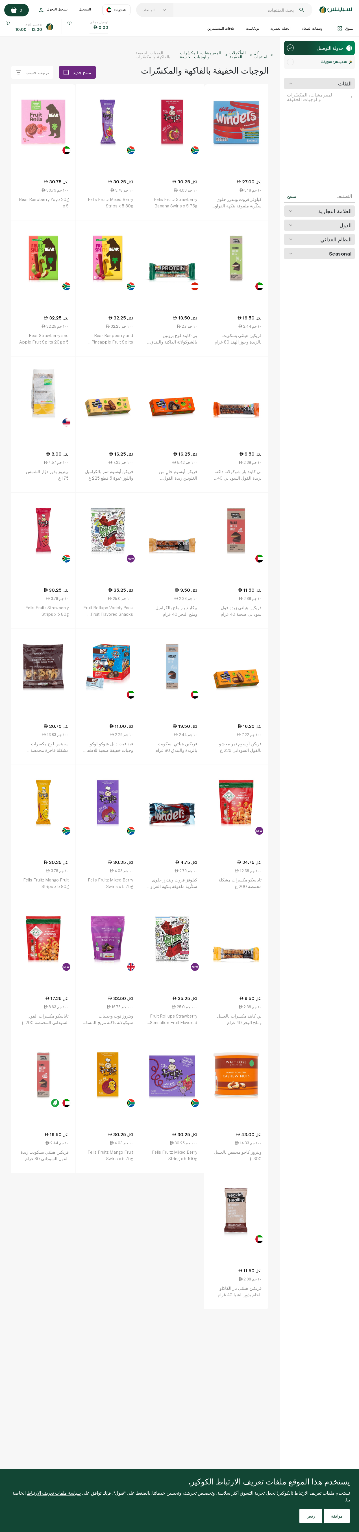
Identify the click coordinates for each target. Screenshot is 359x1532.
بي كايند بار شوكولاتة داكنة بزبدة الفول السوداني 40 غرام (238, 478)
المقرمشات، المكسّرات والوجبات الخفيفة (319, 96)
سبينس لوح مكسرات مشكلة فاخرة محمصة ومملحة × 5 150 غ (50, 750)
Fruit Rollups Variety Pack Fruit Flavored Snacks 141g (108, 614)
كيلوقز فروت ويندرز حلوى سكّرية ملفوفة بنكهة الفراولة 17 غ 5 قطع (236, 205)
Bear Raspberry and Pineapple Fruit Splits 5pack (112, 342)
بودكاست (252, 28)
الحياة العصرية (280, 28)
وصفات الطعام (312, 28)
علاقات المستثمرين (221, 28)
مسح (291, 196)
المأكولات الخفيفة (237, 54)
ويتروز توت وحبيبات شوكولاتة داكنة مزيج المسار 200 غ (108, 1022)
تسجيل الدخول (53, 10)
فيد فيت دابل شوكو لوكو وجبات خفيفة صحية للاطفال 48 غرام (108, 750)
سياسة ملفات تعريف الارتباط (54, 1492)
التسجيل (85, 9)
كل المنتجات (261, 54)
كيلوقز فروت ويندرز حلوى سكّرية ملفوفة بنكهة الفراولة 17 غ (172, 886)
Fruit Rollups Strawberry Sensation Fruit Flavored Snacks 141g (173, 1022)
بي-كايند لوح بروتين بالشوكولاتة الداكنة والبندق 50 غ (173, 342)
